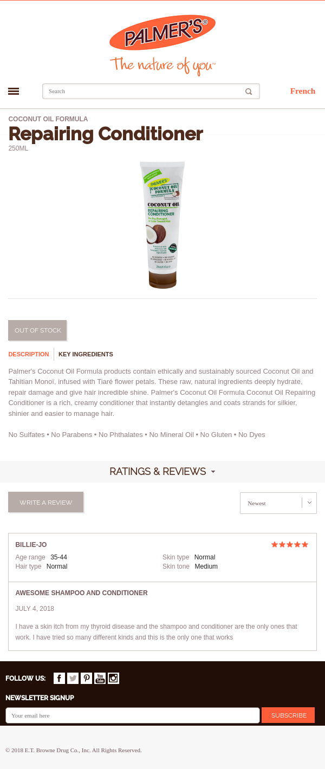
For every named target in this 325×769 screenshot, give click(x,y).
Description (28, 354)
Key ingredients (85, 354)
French (303, 90)
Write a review (46, 502)
